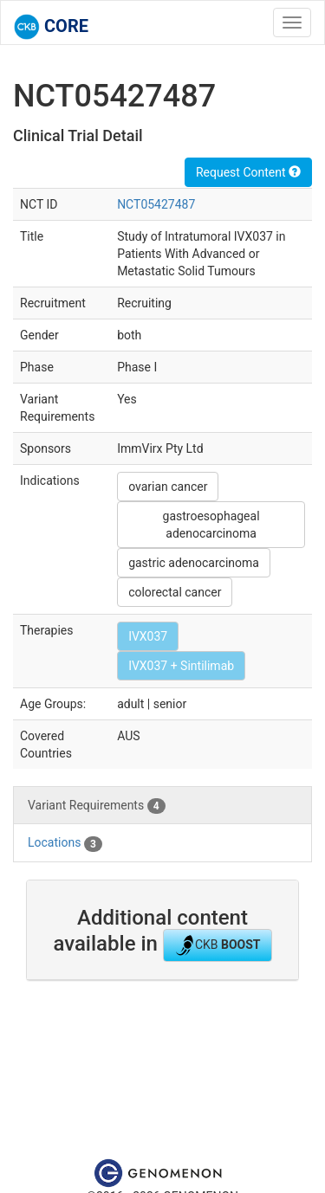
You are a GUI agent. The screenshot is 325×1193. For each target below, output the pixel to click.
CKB (217, 945)
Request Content (248, 172)
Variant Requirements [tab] (97, 806)
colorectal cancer (174, 592)
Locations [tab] (65, 843)
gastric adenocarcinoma (193, 563)
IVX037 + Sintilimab (181, 666)
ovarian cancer (167, 486)
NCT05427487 (156, 204)
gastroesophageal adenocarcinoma (211, 524)
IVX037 (147, 636)
